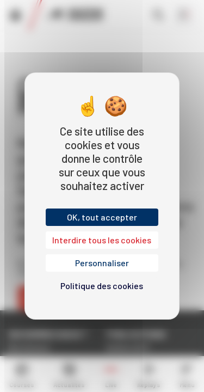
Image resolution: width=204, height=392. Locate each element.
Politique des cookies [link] (101, 285)
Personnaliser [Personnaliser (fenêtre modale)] (102, 263)
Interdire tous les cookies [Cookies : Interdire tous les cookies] (101, 240)
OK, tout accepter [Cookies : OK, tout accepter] (102, 217)
